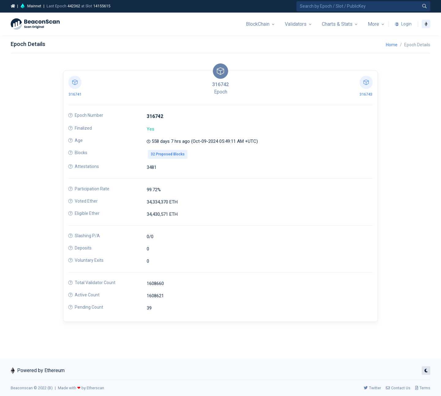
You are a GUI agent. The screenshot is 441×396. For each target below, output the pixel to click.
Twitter (372, 388)
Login (403, 23)
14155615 (101, 6)
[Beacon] (35, 24)
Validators (296, 24)
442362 (73, 6)
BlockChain (258, 24)
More (373, 24)
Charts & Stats (337, 24)
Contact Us (398, 388)
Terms (422, 388)
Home (392, 44)
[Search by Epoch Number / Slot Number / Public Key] (363, 6)
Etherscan (95, 388)
